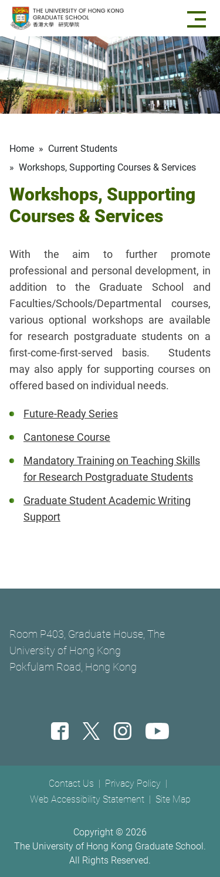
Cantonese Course (66, 437)
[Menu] (199, 18)
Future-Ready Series (70, 413)
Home (21, 148)
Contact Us (71, 783)
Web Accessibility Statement (87, 799)
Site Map (173, 799)
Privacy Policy (133, 783)
